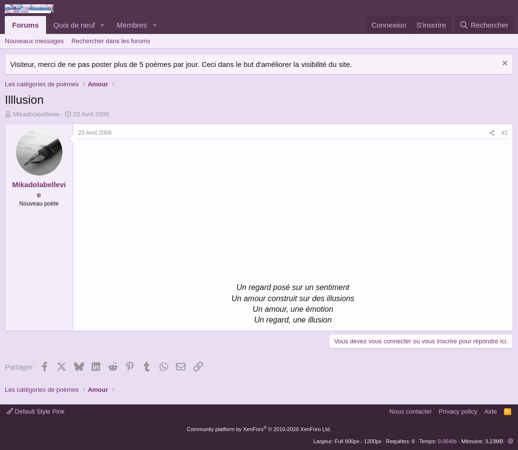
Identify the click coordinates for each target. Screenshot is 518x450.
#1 (505, 132)
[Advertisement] (159, 212)
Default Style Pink (35, 411)
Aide (491, 411)
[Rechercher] (484, 25)
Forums (25, 25)
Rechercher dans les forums (110, 41)
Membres (132, 25)
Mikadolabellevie (36, 114)
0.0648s (447, 441)
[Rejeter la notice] (504, 64)
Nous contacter (411, 411)
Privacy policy (458, 411)
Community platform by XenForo (259, 429)
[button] (103, 25)
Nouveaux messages (34, 41)
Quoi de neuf (74, 25)
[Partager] (492, 133)
